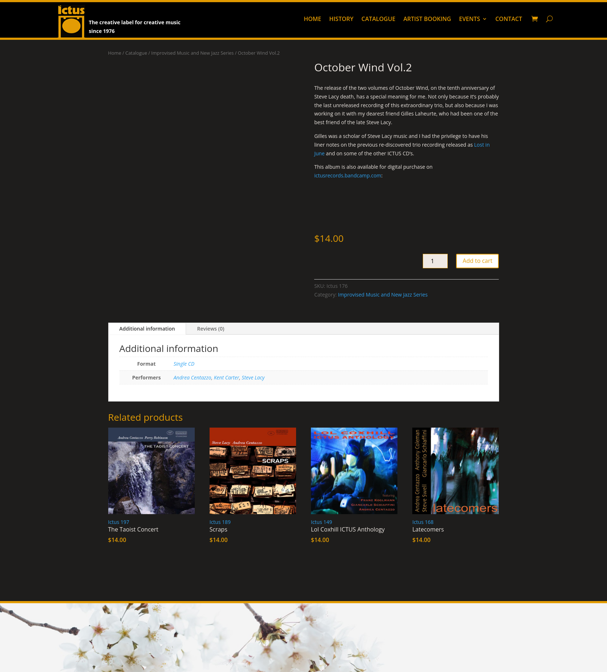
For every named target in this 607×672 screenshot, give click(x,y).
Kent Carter (226, 377)
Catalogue (378, 19)
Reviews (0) (210, 328)
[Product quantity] (435, 261)
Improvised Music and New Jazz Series (192, 53)
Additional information (147, 328)
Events (469, 19)
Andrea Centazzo (192, 377)
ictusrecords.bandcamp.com (347, 175)
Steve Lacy (253, 377)
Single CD (184, 363)
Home (312, 19)
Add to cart (477, 261)
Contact (508, 19)
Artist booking (427, 19)
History (341, 19)
